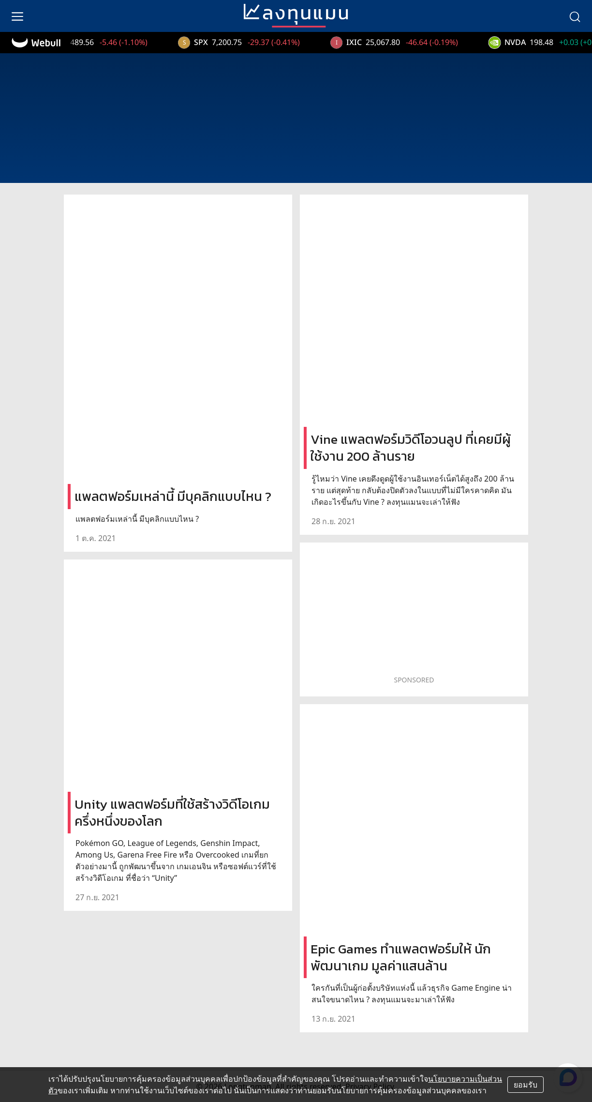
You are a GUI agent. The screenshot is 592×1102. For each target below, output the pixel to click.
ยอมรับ (525, 1084)
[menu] (17, 16)
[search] (574, 16)
